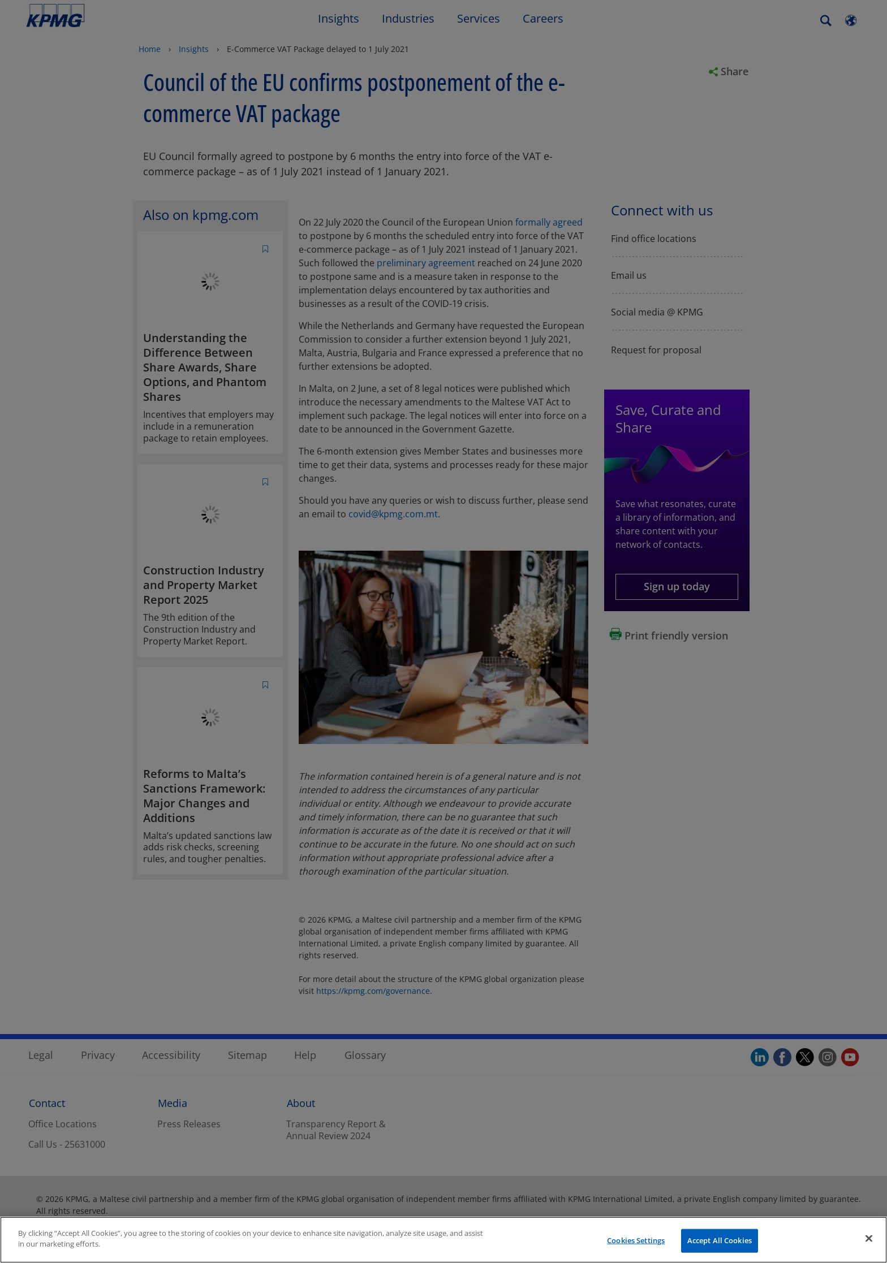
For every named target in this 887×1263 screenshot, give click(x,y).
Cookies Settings (636, 1240)
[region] (443, 1240)
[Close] (868, 1238)
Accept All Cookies (719, 1240)
